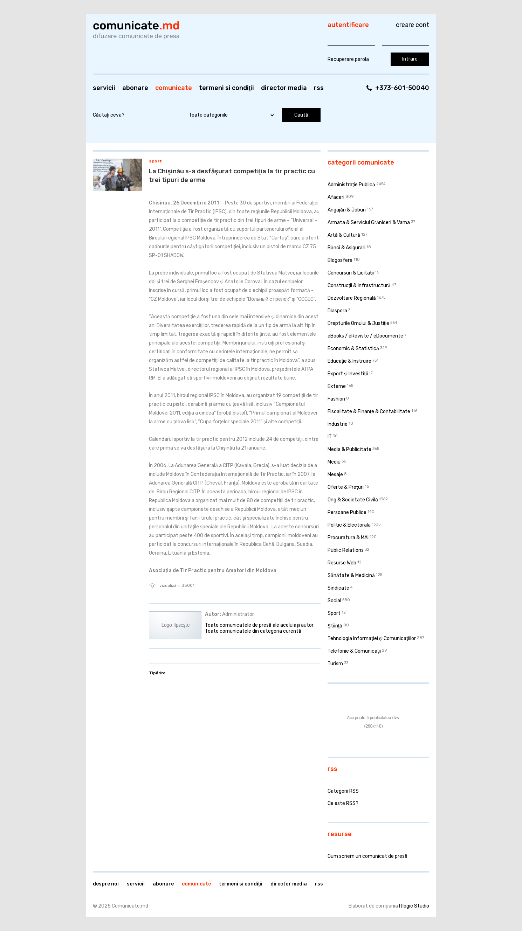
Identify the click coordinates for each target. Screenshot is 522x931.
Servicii (104, 88)
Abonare (135, 88)
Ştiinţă (335, 626)
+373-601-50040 (402, 88)
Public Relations (346, 550)
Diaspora (337, 311)
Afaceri (336, 197)
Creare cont (412, 25)
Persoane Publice (347, 512)
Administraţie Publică (351, 185)
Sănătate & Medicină (351, 575)
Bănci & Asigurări (346, 248)
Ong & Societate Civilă (353, 500)
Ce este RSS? (343, 803)
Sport (155, 161)
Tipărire (157, 673)
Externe (337, 386)
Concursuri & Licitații (351, 273)
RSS (319, 88)
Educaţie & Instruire (349, 361)
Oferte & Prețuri (346, 487)
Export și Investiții (348, 374)
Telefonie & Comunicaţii (354, 651)
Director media (284, 88)
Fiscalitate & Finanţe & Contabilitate (369, 412)
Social (334, 601)
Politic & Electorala (349, 525)
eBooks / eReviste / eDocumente (365, 336)
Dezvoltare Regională (352, 298)
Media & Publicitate (349, 449)
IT (330, 437)
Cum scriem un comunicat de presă (367, 856)
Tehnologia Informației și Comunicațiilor (372, 638)
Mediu (334, 462)
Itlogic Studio (414, 906)
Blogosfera (340, 260)
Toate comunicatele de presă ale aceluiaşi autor (259, 625)
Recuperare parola (348, 59)
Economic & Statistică (353, 349)
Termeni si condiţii (226, 88)
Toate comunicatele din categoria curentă (253, 631)
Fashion (336, 399)
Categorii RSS (343, 791)
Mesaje (335, 475)
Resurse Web (342, 563)
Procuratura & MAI (348, 538)
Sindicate (338, 588)
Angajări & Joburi (347, 210)
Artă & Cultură (344, 235)
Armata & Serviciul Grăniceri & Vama (369, 222)
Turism (335, 664)
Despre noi (106, 884)
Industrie (338, 424)
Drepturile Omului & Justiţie (358, 323)
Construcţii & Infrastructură (359, 286)
